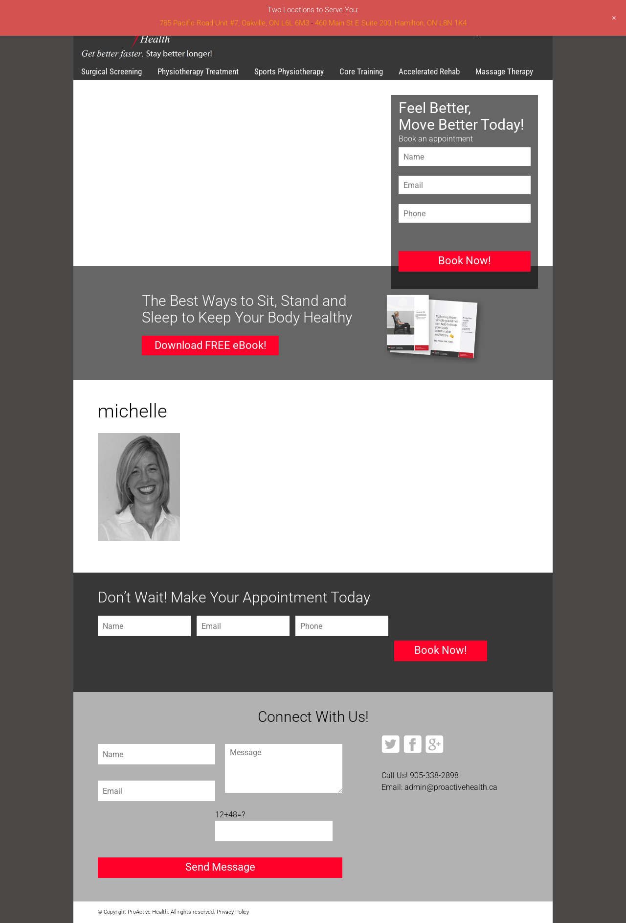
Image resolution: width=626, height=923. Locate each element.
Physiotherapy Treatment (198, 71)
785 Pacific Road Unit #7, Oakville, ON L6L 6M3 (234, 23)
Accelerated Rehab (429, 71)
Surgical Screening (111, 71)
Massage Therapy (504, 71)
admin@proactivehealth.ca (450, 787)
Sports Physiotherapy (289, 71)
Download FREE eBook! (211, 345)
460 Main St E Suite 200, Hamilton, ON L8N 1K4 (391, 23)
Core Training (361, 71)
